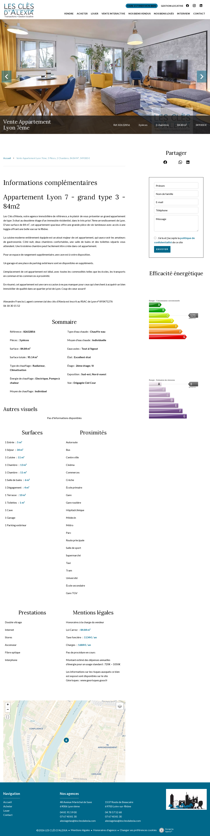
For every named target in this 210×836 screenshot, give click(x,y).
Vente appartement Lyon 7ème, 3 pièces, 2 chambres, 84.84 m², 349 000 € (53, 158)
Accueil (7, 158)
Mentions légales (80, 830)
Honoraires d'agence (104, 830)
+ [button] (8, 704)
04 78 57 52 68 (113, 812)
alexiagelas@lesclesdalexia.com (78, 820)
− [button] (8, 709)
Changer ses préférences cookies (138, 830)
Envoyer (162, 249)
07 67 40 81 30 (68, 816)
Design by (166, 830)
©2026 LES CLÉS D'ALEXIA (51, 830)
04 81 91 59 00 (68, 812)
